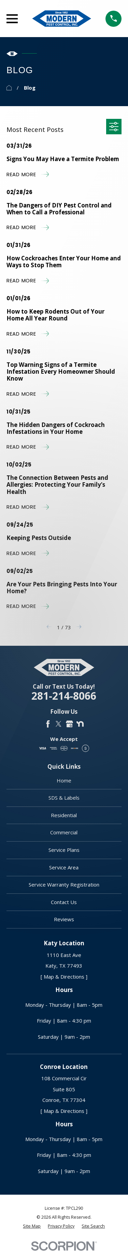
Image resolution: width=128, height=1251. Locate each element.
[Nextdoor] (80, 724)
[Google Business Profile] (69, 724)
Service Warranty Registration (64, 884)
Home (64, 780)
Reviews (64, 919)
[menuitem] (32, 1226)
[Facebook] (48, 724)
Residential (64, 815)
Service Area (64, 867)
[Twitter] (58, 724)
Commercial (63, 832)
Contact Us (64, 902)
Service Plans (64, 849)
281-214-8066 (63, 696)
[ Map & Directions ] (64, 976)
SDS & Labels (64, 797)
